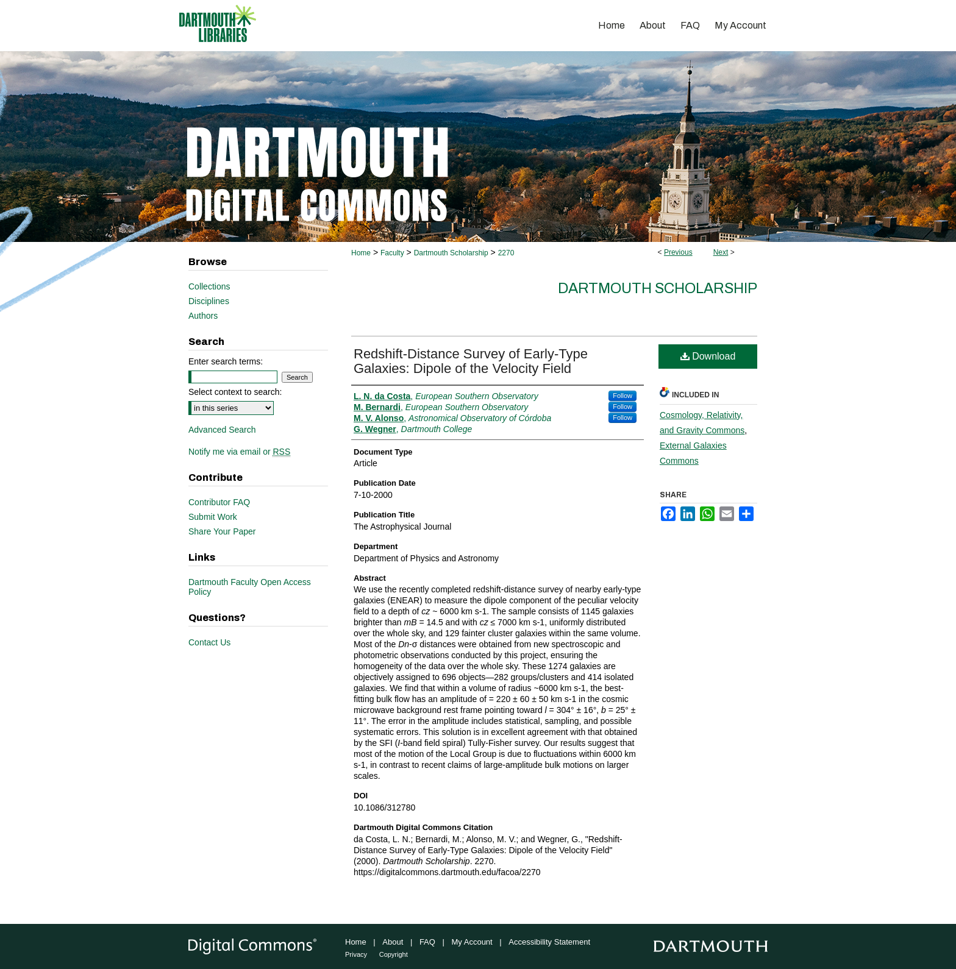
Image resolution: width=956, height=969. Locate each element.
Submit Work (212, 517)
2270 (506, 253)
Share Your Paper (222, 531)
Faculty (392, 253)
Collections (209, 286)
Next (721, 252)
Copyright (393, 954)
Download (708, 356)
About (392, 941)
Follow (622, 395)
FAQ (427, 941)
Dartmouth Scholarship (451, 253)
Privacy (356, 954)
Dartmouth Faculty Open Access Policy (249, 587)
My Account (472, 941)
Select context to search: (235, 392)
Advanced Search (222, 430)
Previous (678, 252)
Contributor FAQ (219, 502)
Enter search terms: (225, 361)
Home (361, 253)
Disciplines (208, 301)
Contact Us (209, 642)
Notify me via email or (239, 451)
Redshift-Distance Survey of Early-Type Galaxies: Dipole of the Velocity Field (471, 361)
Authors (203, 316)
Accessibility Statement (549, 941)
